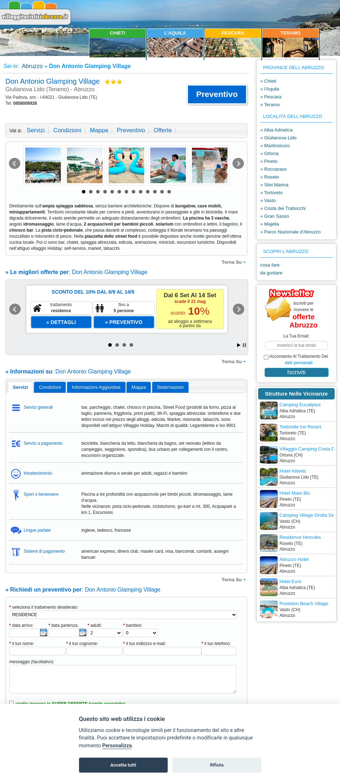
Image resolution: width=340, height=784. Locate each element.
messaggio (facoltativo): (31, 661)
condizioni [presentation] (50, 387)
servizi (36, 130)
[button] (217, 94)
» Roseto (269, 177)
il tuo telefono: (216, 643)
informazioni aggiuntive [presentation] (96, 387)
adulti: (95, 625)
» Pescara (270, 96)
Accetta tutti (123, 765)
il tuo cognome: (82, 643)
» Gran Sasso (274, 216)
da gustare (271, 272)
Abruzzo (32, 66)
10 (148, 192)
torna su (234, 262)
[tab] (20, 387)
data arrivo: (21, 625)
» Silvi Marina (274, 184)
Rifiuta (217, 765)
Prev (14, 163)
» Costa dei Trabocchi (283, 208)
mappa (99, 130)
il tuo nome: (21, 643)
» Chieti (268, 81)
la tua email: (296, 336)
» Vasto (268, 200)
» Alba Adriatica (276, 130)
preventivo (131, 130)
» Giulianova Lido (278, 137)
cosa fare (269, 265)
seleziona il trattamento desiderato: (43, 607)
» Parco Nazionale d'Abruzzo (290, 231)
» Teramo (270, 104)
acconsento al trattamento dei (296, 359)
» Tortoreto (271, 192)
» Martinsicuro (275, 145)
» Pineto (268, 161)
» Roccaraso (273, 169)
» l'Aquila (269, 89)
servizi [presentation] (20, 387)
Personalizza (117, 746)
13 (169, 192)
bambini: (132, 625)
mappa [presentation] (138, 387)
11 (155, 192)
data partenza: (63, 625)
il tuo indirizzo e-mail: (144, 643)
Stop (244, 345)
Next (238, 163)
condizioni (67, 130)
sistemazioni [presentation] (170, 387)
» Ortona (269, 153)
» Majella (269, 224)
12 (162, 192)
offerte (163, 130)
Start (239, 345)
